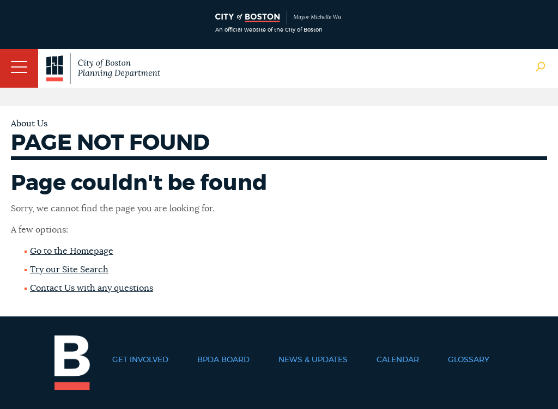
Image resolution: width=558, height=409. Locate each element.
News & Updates (313, 360)
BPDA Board (223, 360)
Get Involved (140, 360)
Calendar (398, 360)
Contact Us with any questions (91, 288)
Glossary (468, 360)
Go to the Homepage (71, 251)
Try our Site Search (69, 269)
